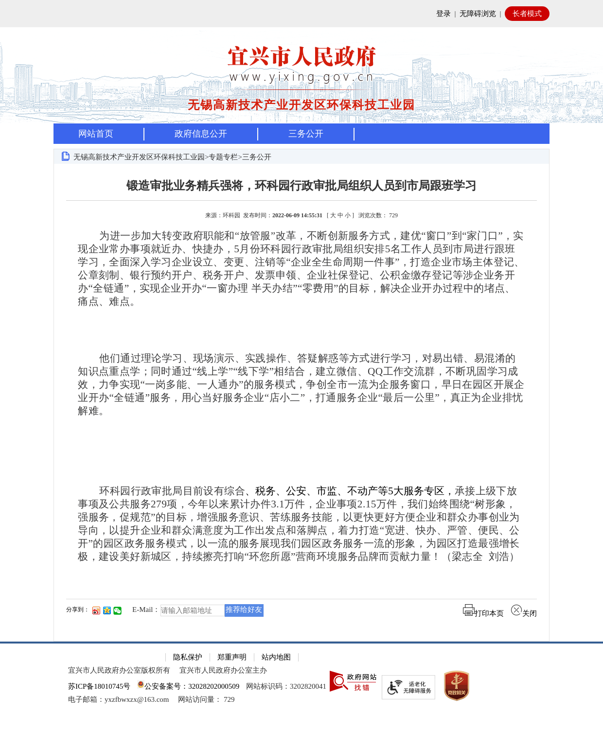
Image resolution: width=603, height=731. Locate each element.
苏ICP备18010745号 (99, 686)
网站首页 (95, 134)
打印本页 (483, 613)
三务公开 (305, 134)
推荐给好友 (244, 609)
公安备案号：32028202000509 (188, 686)
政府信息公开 (201, 134)
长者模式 (527, 13)
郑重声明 (232, 657)
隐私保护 (187, 657)
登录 (443, 13)
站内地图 (276, 657)
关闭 (524, 613)
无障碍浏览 (478, 13)
